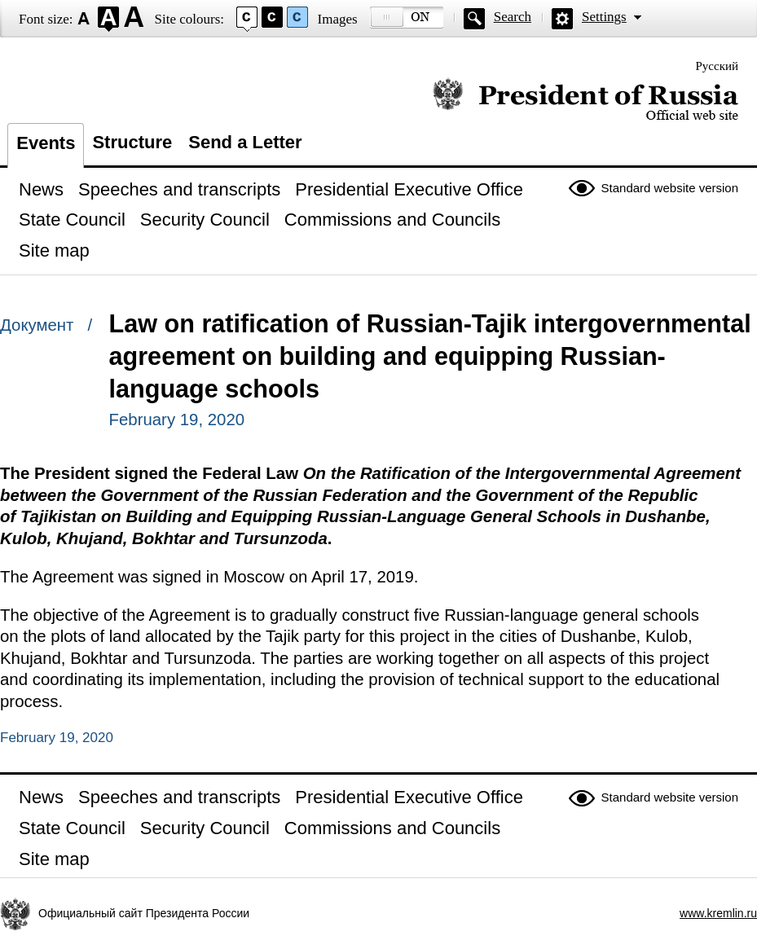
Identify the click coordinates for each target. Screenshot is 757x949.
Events (45, 143)
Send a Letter (244, 142)
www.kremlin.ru (718, 913)
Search (512, 16)
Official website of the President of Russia (585, 100)
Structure (132, 142)
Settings (604, 16)
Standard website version (669, 188)
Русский (717, 65)
